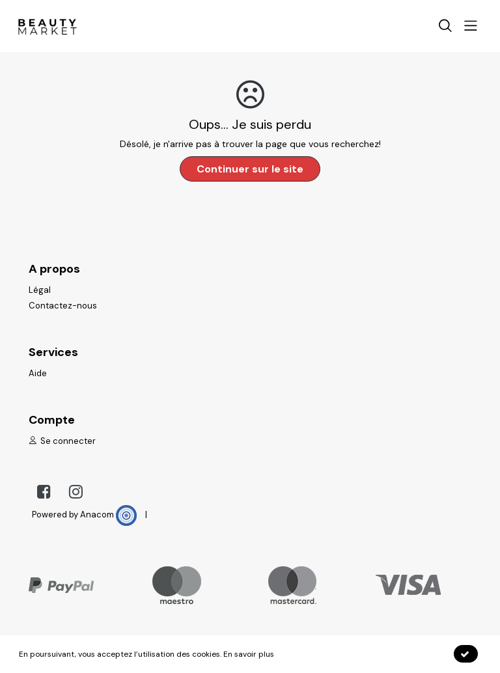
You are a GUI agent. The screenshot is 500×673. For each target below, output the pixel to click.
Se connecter (62, 440)
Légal (40, 289)
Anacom (108, 514)
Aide (38, 373)
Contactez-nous (63, 305)
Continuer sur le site (250, 169)
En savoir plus (248, 654)
